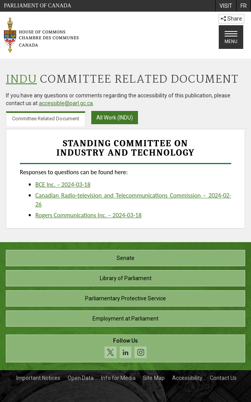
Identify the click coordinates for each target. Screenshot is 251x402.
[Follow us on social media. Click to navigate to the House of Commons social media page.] (125, 348)
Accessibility (187, 378)
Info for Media (118, 378)
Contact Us (223, 378)
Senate (125, 258)
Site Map (154, 378)
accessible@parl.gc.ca (66, 103)
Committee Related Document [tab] (45, 118)
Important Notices (38, 378)
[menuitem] (225, 6)
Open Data (81, 378)
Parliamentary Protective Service (125, 298)
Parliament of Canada (37, 6)
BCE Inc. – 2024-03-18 (63, 184)
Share (231, 19)
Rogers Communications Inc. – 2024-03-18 (88, 215)
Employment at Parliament (125, 318)
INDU (21, 79)
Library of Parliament (126, 278)
